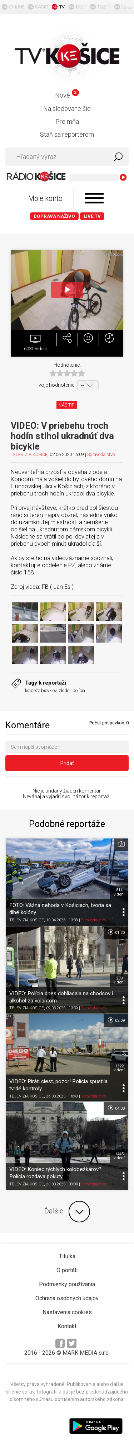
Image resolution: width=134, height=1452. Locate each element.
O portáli (67, 1270)
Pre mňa (67, 121)
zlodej (64, 690)
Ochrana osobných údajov (67, 1298)
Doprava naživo (54, 216)
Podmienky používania (67, 1284)
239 (119, 980)
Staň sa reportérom (67, 134)
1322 (119, 1068)
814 (119, 892)
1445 (119, 1156)
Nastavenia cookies (67, 1312)
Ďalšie (67, 1211)
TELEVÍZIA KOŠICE (29, 454)
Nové (67, 95)
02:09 (116, 1020)
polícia (79, 690)
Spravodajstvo (101, 454)
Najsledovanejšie (67, 108)
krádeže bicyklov (40, 690)
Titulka (67, 1256)
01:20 (116, 932)
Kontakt (67, 1326)
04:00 (116, 1108)
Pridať (67, 763)
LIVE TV (92, 216)
